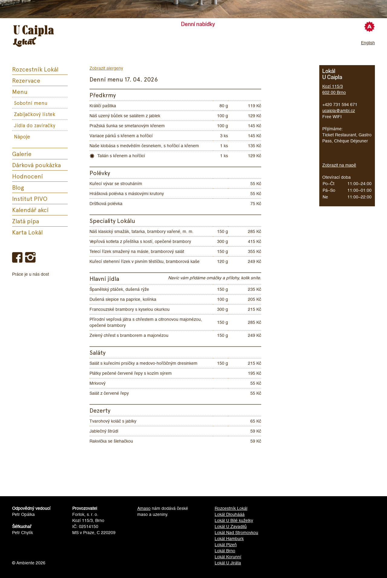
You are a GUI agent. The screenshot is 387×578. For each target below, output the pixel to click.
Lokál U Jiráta (228, 562)
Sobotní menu (30, 103)
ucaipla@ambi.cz (338, 110)
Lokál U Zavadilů (231, 526)
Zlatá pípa (25, 220)
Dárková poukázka (36, 164)
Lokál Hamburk (229, 538)
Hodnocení (27, 176)
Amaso (144, 508)
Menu (20, 91)
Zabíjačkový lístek (34, 114)
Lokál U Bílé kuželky (234, 520)
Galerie (21, 153)
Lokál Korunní (228, 556)
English (368, 42)
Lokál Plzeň (226, 544)
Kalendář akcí (30, 209)
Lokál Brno (225, 550)
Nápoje (22, 136)
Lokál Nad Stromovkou (236, 532)
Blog (18, 187)
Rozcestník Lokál (35, 69)
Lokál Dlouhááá (230, 514)
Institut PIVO (29, 198)
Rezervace (26, 80)
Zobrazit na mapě (339, 165)
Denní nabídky (198, 24)
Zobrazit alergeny (106, 68)
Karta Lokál (27, 232)
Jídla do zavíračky (34, 125)
